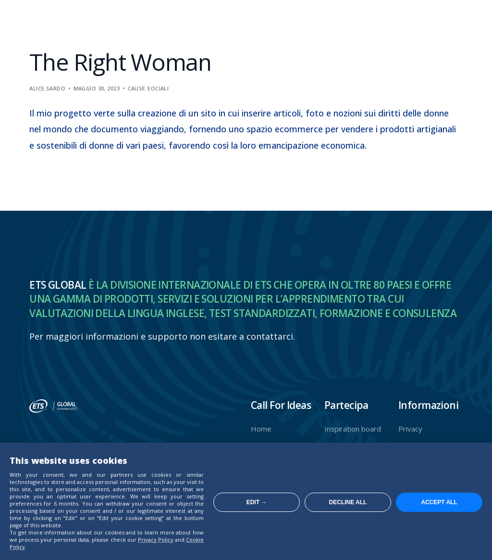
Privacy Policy (155, 539)
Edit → (256, 502)
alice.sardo (47, 88)
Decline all (348, 502)
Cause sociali (148, 88)
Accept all (439, 502)
